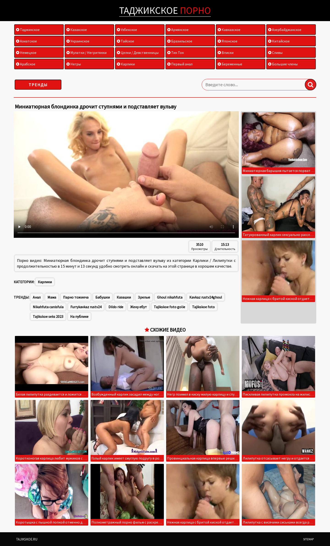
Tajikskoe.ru (26, 539)
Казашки (124, 297)
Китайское (279, 41)
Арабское (25, 64)
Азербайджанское (284, 29)
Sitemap (308, 539)
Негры (73, 64)
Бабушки (102, 297)
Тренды (38, 84)
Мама (51, 297)
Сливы (275, 52)
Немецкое (26, 52)
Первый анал (179, 64)
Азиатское (26, 41)
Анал (37, 297)
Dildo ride (115, 307)
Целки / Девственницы (138, 52)
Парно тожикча (75, 297)
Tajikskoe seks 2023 (48, 316)
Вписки (226, 52)
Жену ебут (138, 307)
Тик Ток (175, 52)
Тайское (125, 41)
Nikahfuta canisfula (48, 307)
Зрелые (144, 297)
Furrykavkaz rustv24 (86, 307)
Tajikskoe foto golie (169, 307)
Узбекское (127, 29)
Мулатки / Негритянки (86, 52)
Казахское (76, 29)
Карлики (126, 64)
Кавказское (229, 29)
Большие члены (283, 64)
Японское (227, 41)
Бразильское (179, 41)
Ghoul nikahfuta (169, 297)
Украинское (77, 41)
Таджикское (165, 10)
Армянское (178, 29)
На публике (79, 316)
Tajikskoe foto (203, 307)
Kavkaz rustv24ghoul (205, 297)
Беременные (230, 64)
